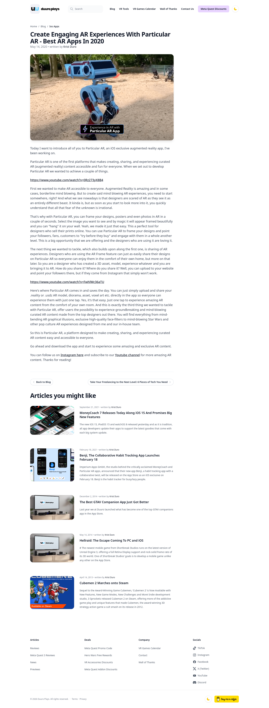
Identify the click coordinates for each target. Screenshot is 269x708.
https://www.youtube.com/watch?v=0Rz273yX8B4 (66, 180)
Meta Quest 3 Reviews (42, 655)
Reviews (34, 648)
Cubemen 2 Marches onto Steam (104, 583)
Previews (35, 669)
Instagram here (72, 355)
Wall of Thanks (168, 8)
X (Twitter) (201, 668)
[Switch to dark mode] (235, 8)
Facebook (200, 662)
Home (33, 26)
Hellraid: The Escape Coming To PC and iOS (111, 540)
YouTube (200, 675)
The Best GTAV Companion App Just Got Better (114, 502)
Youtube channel (127, 355)
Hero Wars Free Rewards (98, 655)
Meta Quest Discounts (213, 8)
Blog (112, 8)
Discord (199, 682)
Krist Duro (116, 407)
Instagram (201, 655)
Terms (75, 699)
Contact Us (187, 8)
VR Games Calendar (144, 8)
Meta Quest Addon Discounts (100, 669)
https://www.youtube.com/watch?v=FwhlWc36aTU (67, 282)
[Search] (85, 9)
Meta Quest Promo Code (98, 648)
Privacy (83, 699)
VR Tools (124, 8)
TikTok (199, 648)
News (33, 662)
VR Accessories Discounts (98, 662)
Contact (143, 655)
